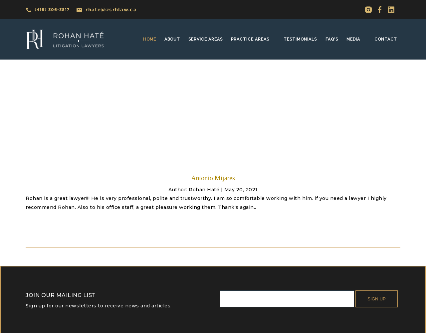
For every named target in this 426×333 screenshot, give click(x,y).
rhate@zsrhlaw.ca (106, 9)
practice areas (250, 39)
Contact (385, 39)
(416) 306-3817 (48, 9)
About (172, 39)
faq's (331, 39)
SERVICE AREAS (205, 39)
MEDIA (353, 39)
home (149, 39)
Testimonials (300, 39)
